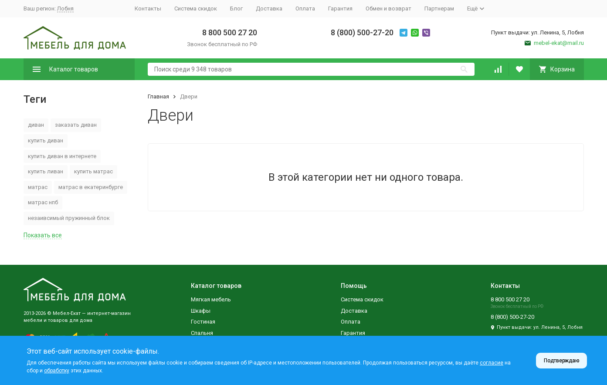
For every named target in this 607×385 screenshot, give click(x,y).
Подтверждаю (561, 361)
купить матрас (93, 171)
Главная (158, 96)
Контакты (148, 8)
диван (36, 125)
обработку (56, 371)
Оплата (305, 8)
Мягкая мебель (211, 299)
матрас (37, 187)
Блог (236, 8)
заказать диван (76, 125)
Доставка (269, 8)
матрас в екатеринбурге (90, 187)
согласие (491, 363)
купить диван (45, 140)
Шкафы (200, 310)
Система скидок (195, 8)
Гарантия (340, 8)
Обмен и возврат (388, 8)
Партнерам (439, 8)
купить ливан (45, 171)
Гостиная (203, 321)
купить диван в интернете (62, 156)
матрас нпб (43, 202)
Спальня (202, 333)
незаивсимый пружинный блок (69, 218)
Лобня (65, 8)
